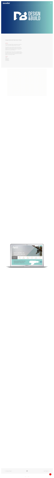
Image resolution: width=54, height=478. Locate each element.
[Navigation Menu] (51, 3)
